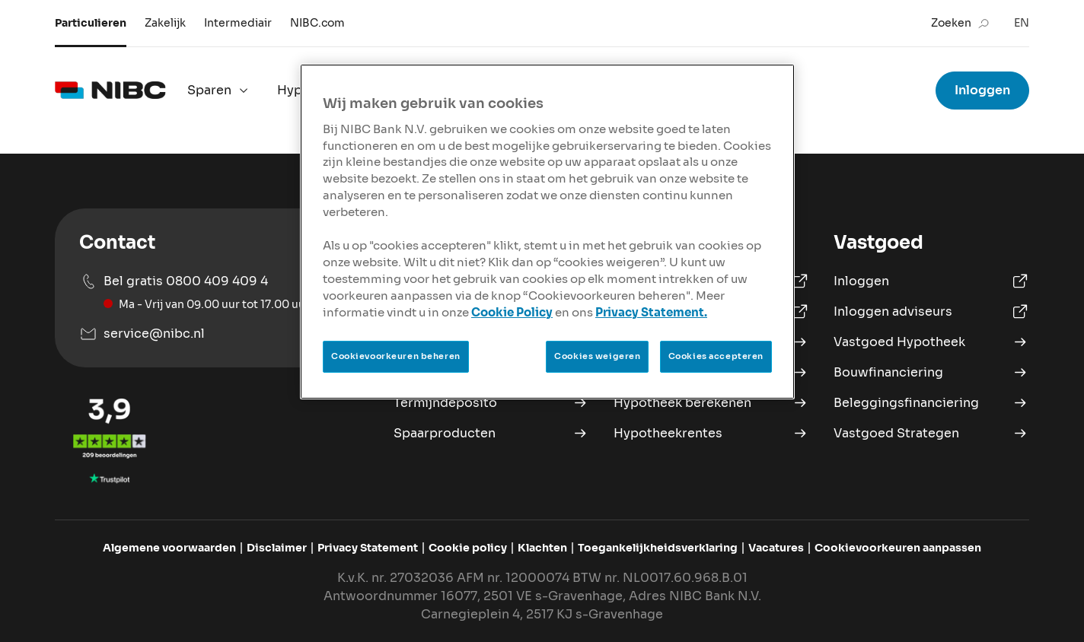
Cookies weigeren (597, 356)
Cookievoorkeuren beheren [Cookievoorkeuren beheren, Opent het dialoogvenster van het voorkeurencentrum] (396, 356)
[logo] (110, 90)
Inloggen (982, 90)
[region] (547, 231)
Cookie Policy (512, 312)
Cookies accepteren (716, 356)
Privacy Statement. (651, 312)
